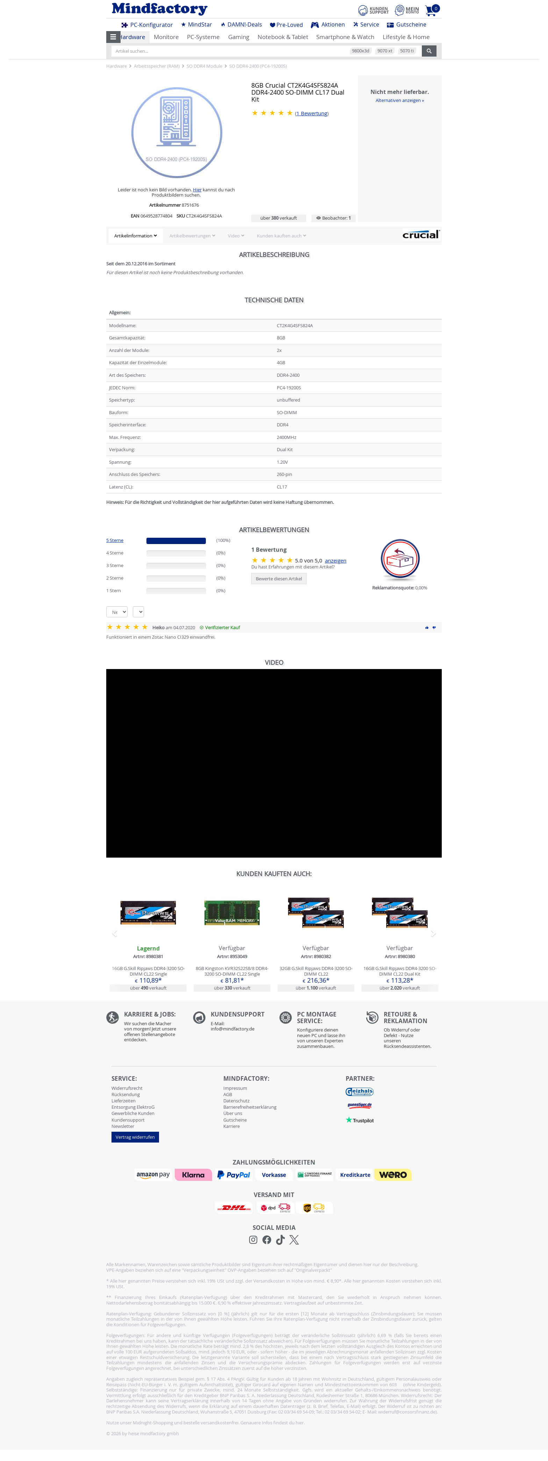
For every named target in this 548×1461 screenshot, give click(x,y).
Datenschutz (236, 1100)
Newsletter (122, 1126)
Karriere (231, 1126)
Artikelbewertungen (190, 236)
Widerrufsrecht (127, 1088)
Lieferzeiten (123, 1100)
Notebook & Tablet (283, 37)
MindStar (196, 24)
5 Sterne (114, 540)
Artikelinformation (133, 236)
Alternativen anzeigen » (400, 100)
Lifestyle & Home (406, 37)
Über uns (232, 1113)
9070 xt (384, 50)
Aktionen (328, 24)
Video (234, 236)
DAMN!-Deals (241, 24)
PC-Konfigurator (147, 25)
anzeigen (335, 560)
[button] (113, 37)
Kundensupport (128, 1120)
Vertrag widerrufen (135, 1137)
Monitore (166, 37)
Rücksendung (125, 1094)
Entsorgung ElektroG (132, 1107)
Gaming (238, 37)
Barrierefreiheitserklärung (249, 1107)
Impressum (235, 1088)
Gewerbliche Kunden (132, 1113)
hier (300, 1422)
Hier (197, 189)
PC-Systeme (203, 37)
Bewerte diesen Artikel (279, 578)
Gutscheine (406, 24)
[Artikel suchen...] (266, 51)
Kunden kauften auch (279, 236)
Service (366, 24)
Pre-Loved (286, 25)
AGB (227, 1094)
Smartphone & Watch (345, 37)
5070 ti (407, 50)
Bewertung (311, 113)
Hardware (131, 37)
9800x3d (360, 50)
